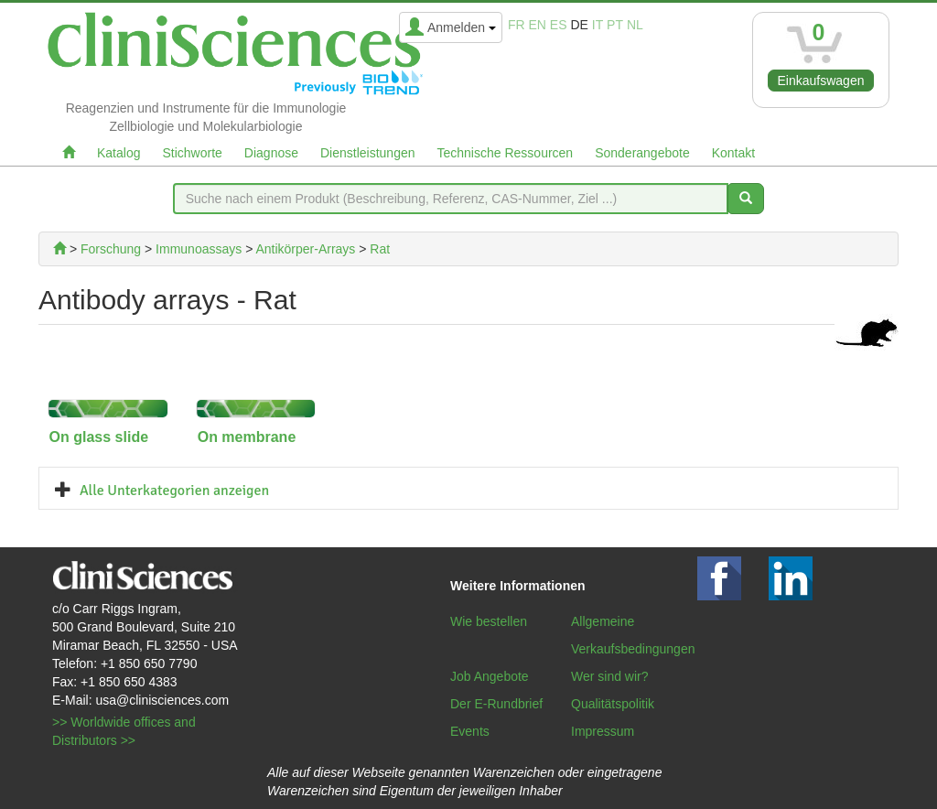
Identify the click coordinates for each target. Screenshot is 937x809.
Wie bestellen (488, 621)
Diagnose (271, 153)
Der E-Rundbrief (496, 703)
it (597, 24)
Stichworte (191, 153)
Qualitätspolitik (612, 703)
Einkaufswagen (821, 80)
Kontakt (733, 153)
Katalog (118, 153)
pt (615, 24)
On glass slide (98, 437)
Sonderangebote (642, 153)
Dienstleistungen (367, 153)
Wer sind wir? (610, 676)
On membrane (247, 437)
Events (470, 731)
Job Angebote (489, 676)
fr (516, 24)
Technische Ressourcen (505, 153)
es (558, 24)
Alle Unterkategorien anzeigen (174, 490)
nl (635, 24)
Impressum (602, 731)
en (537, 24)
